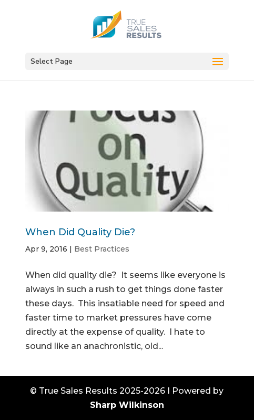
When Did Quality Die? (80, 232)
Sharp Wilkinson (127, 405)
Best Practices (101, 249)
